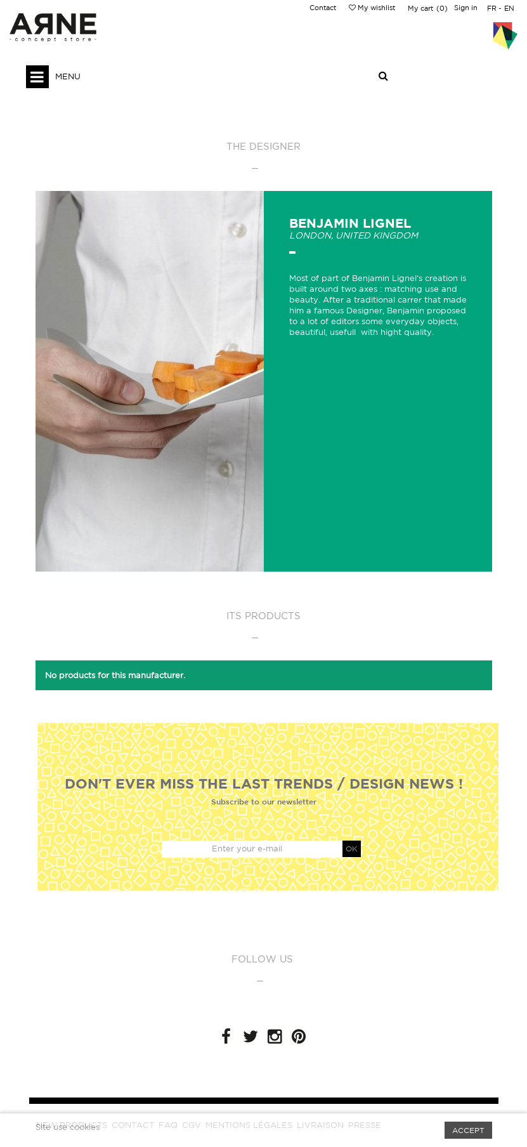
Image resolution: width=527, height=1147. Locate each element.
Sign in (466, 7)
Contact (322, 7)
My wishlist (372, 7)
